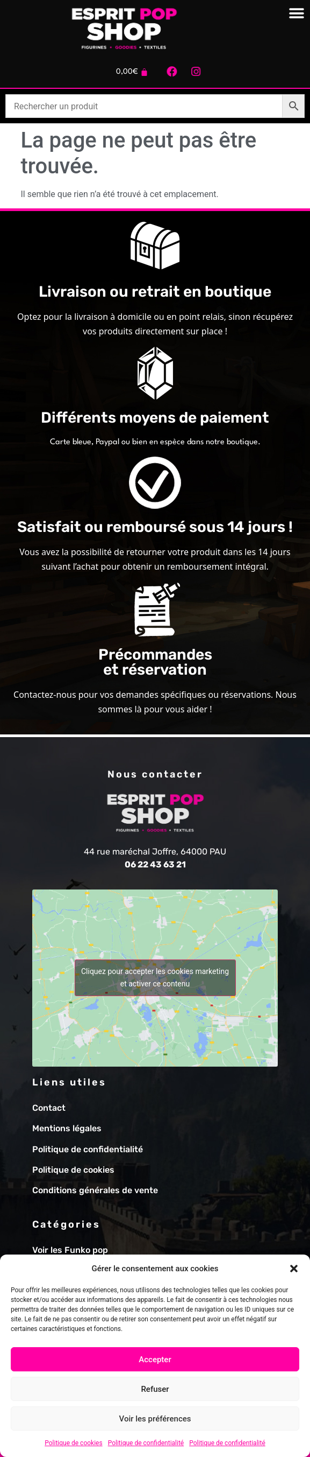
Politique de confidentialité (146, 1443)
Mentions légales (67, 1128)
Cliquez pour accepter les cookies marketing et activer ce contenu (155, 977)
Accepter (155, 1359)
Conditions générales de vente (95, 1190)
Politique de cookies (73, 1443)
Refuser (155, 1389)
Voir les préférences (155, 1419)
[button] (294, 1268)
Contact (49, 1108)
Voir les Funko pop (70, 1250)
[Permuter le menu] (297, 13)
